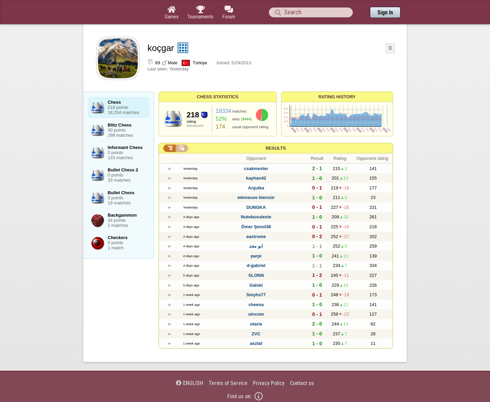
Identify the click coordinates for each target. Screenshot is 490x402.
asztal (256, 343)
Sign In (385, 12)
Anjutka (256, 187)
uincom (256, 314)
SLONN (256, 275)
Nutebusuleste (256, 216)
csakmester (256, 168)
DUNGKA (256, 207)
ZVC (256, 333)
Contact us (302, 383)
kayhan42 (256, 178)
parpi (256, 255)
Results (275, 148)
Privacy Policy (268, 383)
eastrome (256, 236)
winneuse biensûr (256, 197)
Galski (256, 285)
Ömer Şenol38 (256, 226)
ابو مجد (256, 246)
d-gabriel (256, 265)
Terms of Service (228, 383)
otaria (256, 323)
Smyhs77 (256, 294)
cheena (256, 304)
